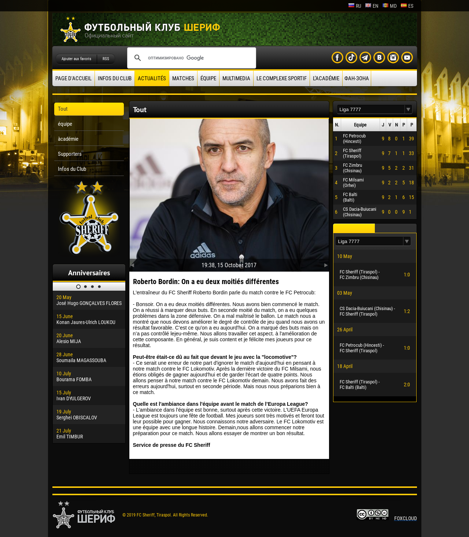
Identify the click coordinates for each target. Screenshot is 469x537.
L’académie (326, 78)
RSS (106, 58)
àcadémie (68, 139)
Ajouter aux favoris (76, 58)
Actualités (152, 78)
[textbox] (371, 109)
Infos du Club (115, 78)
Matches (183, 78)
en (371, 6)
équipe (208, 78)
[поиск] (190, 58)
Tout (62, 109)
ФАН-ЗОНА (356, 78)
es (406, 6)
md (389, 6)
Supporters (70, 154)
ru (354, 6)
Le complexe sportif (281, 78)
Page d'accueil (73, 78)
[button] (409, 109)
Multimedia (236, 78)
